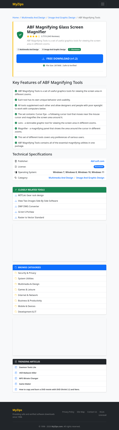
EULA (102, 412)
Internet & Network (26, 295)
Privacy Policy (68, 412)
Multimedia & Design (27, 284)
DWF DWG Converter (27, 206)
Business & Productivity (28, 300)
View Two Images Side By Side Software (36, 200)
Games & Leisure (25, 289)
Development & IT (25, 311)
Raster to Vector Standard (29, 217)
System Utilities (24, 278)
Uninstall (102, 415)
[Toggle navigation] (102, 4)
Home (16, 17)
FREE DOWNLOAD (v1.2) (60, 58)
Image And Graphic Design (61, 17)
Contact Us (92, 412)
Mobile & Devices (25, 306)
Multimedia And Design (33, 17)
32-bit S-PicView (24, 211)
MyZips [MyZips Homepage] (18, 4)
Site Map (81, 412)
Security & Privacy (25, 272)
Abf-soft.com (97, 161)
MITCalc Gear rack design (29, 195)
